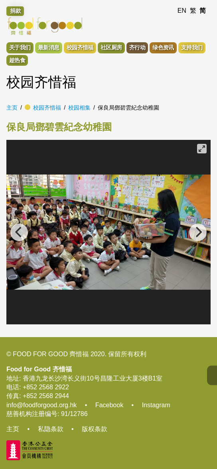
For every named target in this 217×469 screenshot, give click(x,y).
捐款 (15, 11)
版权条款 (94, 429)
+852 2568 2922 (46, 387)
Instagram (156, 405)
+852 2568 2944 (46, 395)
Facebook (109, 405)
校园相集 (79, 107)
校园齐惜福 (47, 107)
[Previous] (19, 232)
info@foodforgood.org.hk (41, 405)
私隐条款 (50, 429)
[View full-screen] (202, 148)
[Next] (198, 232)
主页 (12, 107)
